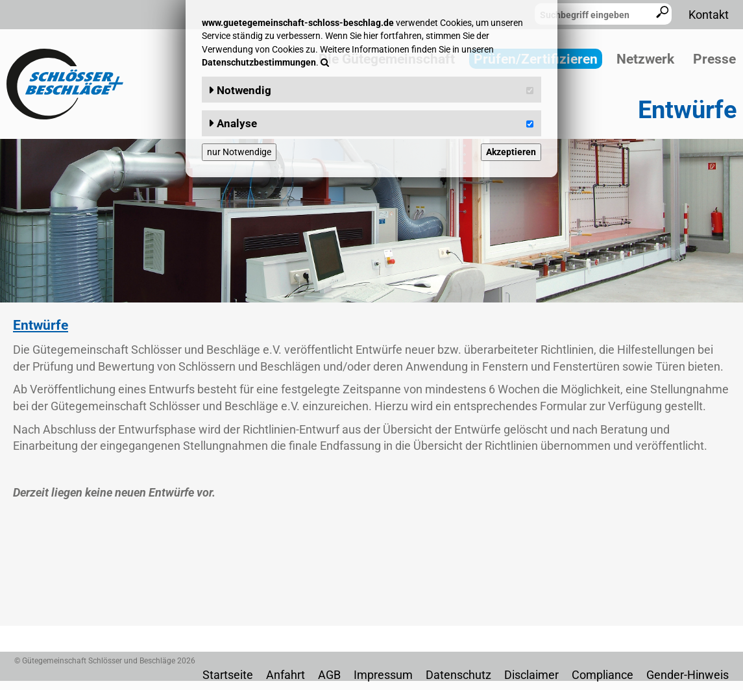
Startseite (227, 675)
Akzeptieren (511, 152)
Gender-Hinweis (687, 675)
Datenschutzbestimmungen (259, 62)
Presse (714, 59)
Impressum (383, 675)
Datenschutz (458, 675)
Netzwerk (645, 59)
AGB (329, 675)
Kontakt (708, 14)
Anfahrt (285, 675)
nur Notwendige (239, 152)
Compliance (602, 675)
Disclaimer (531, 675)
